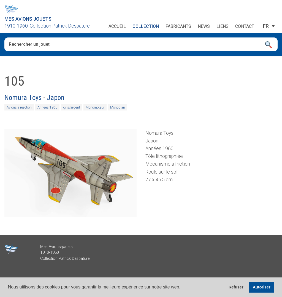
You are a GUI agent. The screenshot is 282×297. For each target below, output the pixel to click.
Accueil (117, 26)
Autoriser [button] (261, 287)
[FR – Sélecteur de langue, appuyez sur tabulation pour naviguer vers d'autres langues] (266, 26)
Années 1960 (47, 107)
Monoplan (117, 107)
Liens (222, 26)
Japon (55, 97)
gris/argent (71, 107)
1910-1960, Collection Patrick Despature (47, 26)
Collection (145, 26)
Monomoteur (95, 107)
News (204, 26)
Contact (244, 26)
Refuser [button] (236, 287)
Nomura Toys (23, 97)
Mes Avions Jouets (27, 19)
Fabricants (178, 26)
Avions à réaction (19, 107)
